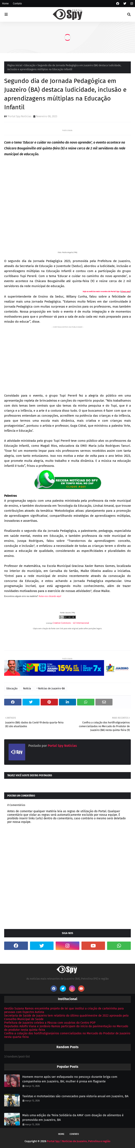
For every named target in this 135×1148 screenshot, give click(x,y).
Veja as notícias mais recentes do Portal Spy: (101, 291)
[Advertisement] (67, 359)
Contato (17, 3)
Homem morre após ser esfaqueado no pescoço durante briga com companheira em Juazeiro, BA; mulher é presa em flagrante (69, 1079)
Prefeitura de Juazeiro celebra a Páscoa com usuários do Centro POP (49, 1023)
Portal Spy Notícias (19, 116)
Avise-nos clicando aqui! (50, 596)
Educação (29, 65)
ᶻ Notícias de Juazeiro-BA (51, 688)
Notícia (27, 688)
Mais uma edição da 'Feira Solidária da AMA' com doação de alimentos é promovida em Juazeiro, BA (73, 1117)
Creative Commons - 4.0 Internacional (71, 623)
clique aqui (125, 291)
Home (5, 3)
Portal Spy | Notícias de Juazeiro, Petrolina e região (78, 1141)
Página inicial (14, 65)
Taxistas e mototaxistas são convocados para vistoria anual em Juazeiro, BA (75, 1096)
